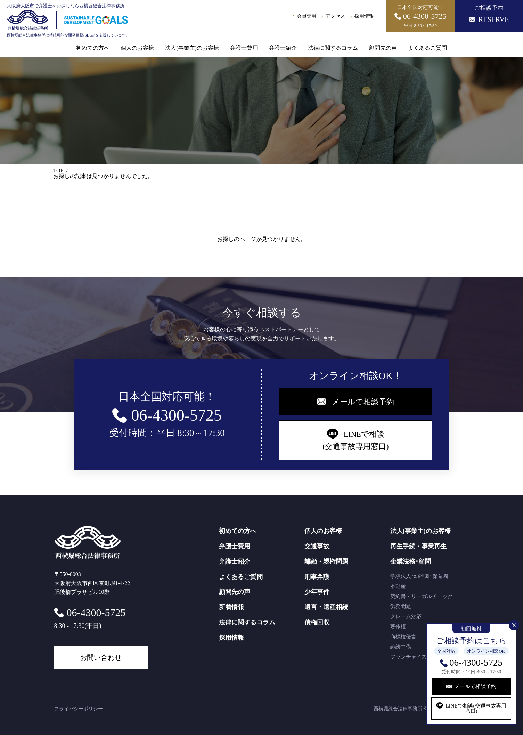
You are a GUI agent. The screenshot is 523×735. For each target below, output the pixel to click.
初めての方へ (92, 48)
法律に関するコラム (333, 48)
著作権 (398, 626)
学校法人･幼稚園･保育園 (419, 576)
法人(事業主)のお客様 (192, 48)
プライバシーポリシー (78, 708)
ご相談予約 (489, 14)
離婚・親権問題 (326, 561)
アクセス (335, 16)
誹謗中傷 (400, 646)
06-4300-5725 (475, 662)
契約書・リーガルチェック (421, 596)
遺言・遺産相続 (326, 607)
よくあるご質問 (427, 48)
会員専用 (306, 16)
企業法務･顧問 (410, 561)
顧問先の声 (383, 48)
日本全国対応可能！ (420, 16)
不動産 (398, 586)
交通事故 (316, 546)
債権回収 (316, 622)
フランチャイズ (408, 657)
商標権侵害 (403, 636)
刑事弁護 (316, 576)
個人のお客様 (137, 48)
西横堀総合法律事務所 (398, 708)
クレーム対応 (406, 616)
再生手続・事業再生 (418, 546)
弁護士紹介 (283, 48)
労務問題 (400, 606)
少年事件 (316, 591)
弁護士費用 (244, 48)
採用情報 (364, 16)
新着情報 (231, 607)
